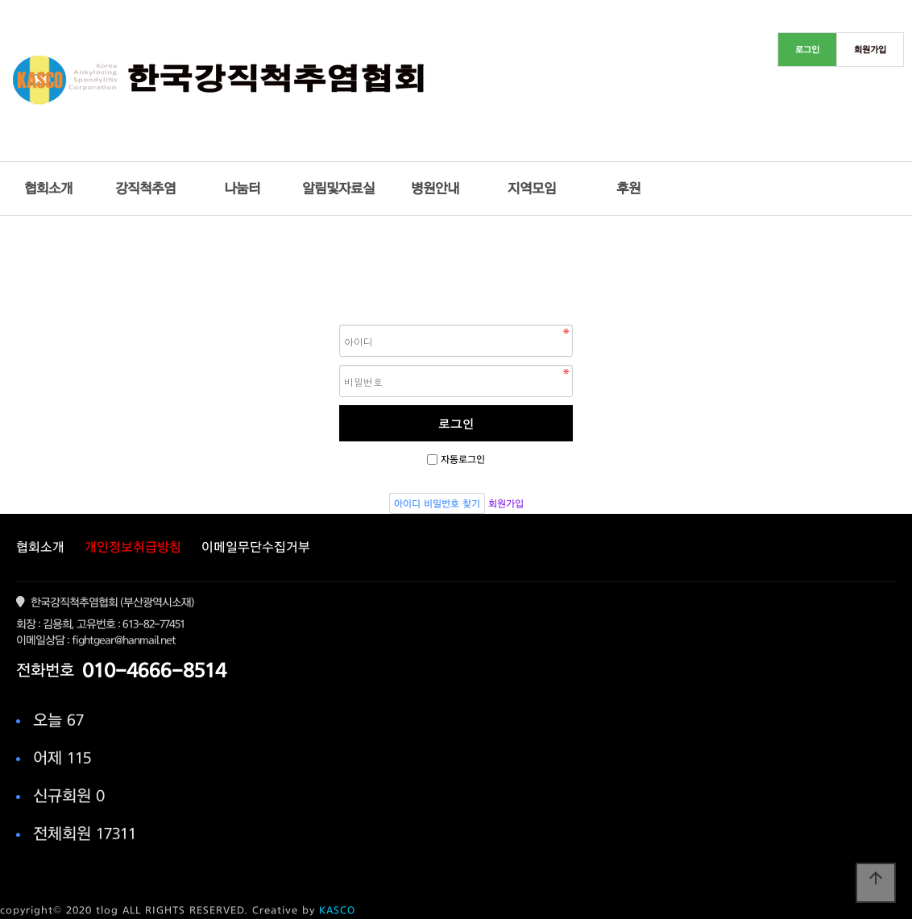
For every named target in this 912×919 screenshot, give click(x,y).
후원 (628, 188)
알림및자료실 (338, 188)
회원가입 (506, 503)
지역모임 (532, 188)
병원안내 (435, 188)
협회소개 (48, 188)
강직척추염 (145, 188)
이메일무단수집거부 (255, 546)
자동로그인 (463, 459)
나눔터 (242, 188)
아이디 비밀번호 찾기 (437, 503)
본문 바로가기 (0, 0)
